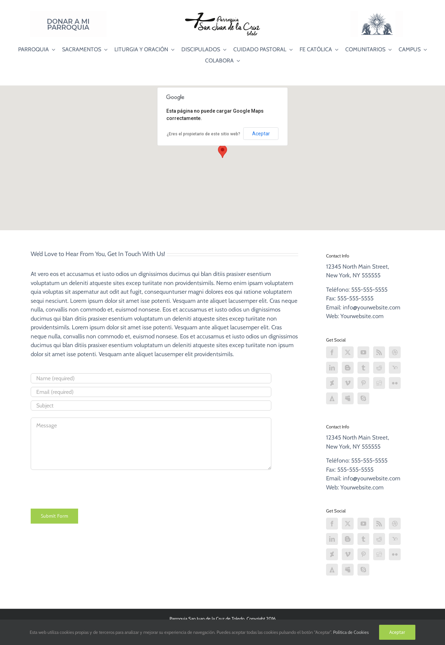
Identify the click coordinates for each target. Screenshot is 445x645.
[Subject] (151, 405)
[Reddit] (379, 368)
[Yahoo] (395, 368)
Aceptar (261, 133)
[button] (222, 151)
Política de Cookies (351, 632)
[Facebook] (332, 352)
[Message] (151, 444)
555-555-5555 (369, 289)
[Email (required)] (151, 392)
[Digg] (379, 383)
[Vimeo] (348, 383)
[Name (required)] (151, 378)
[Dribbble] (395, 352)
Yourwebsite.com (362, 316)
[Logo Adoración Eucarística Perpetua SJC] (376, 13)
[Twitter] (348, 352)
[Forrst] (332, 398)
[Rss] (379, 352)
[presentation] (84, 488)
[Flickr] (395, 383)
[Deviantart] (332, 383)
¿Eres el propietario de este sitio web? (203, 134)
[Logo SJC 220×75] (222, 13)
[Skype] (363, 398)
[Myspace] (348, 398)
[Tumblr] (363, 368)
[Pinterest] (363, 383)
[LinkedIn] (332, 368)
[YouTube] (363, 352)
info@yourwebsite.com (371, 307)
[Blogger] (348, 368)
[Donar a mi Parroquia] (68, 13)
